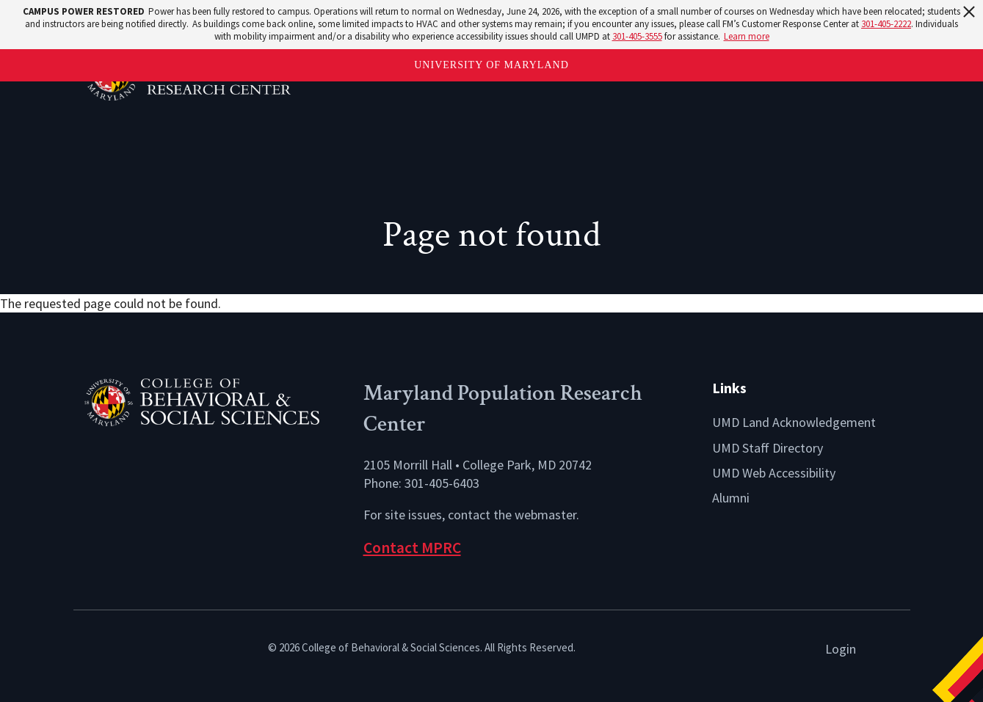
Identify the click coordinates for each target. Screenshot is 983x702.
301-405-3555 (637, 36)
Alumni (731, 497)
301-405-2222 (886, 24)
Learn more (746, 36)
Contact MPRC (412, 547)
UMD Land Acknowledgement (794, 422)
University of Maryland (491, 64)
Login (840, 648)
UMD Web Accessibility (773, 472)
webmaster (545, 514)
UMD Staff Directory (767, 447)
